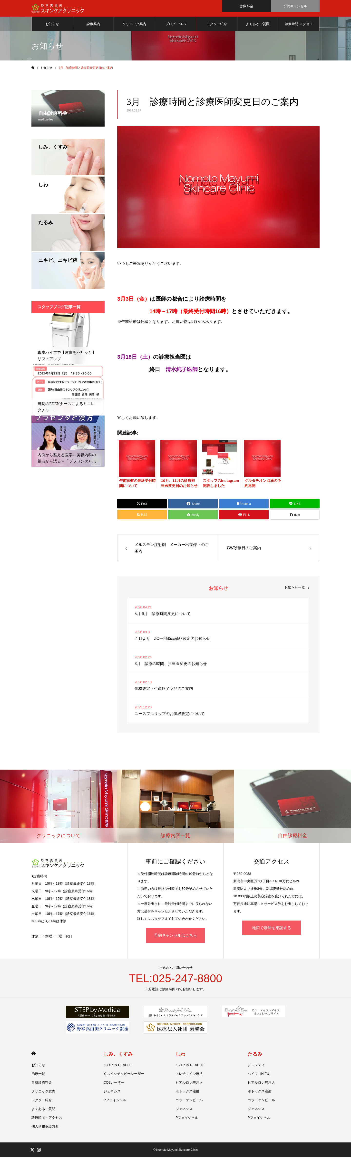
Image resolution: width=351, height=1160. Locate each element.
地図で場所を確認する (271, 931)
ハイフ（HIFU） (260, 1077)
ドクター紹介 (216, 27)
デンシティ (256, 1068)
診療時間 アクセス (299, 27)
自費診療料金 (41, 1085)
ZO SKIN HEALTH (117, 1068)
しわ (180, 1057)
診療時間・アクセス (46, 1120)
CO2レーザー (114, 1085)
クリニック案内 (134, 27)
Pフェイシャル (115, 1103)
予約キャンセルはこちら (175, 938)
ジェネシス (112, 1094)
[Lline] (295, 506)
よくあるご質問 (258, 27)
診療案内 (93, 27)
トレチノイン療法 (189, 1077)
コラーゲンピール (189, 1103)
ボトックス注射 (187, 1094)
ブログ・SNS (175, 27)
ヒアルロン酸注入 (189, 1085)
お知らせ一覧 (294, 590)
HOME (33, 1056)
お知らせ (52, 27)
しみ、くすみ (118, 1057)
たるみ (255, 1057)
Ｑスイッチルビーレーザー (124, 1077)
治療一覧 (38, 1077)
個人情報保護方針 (45, 1129)
